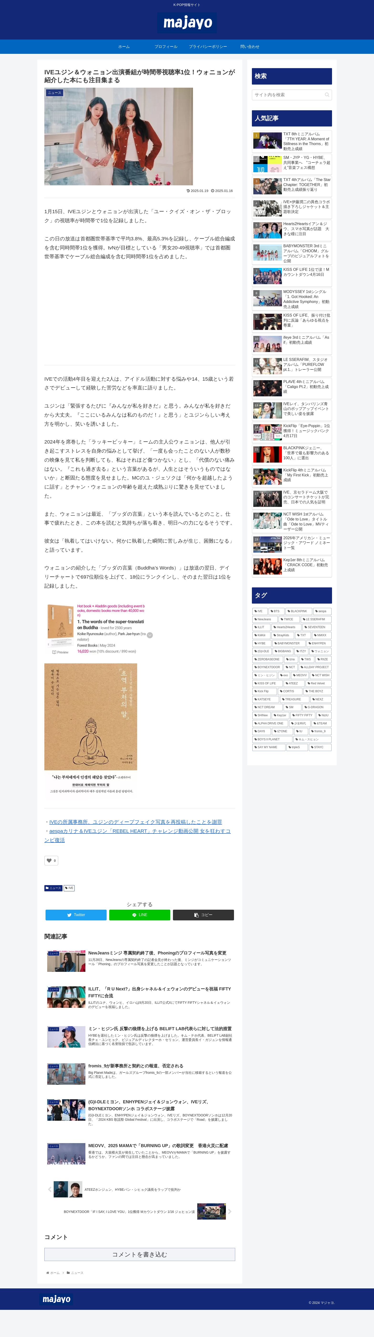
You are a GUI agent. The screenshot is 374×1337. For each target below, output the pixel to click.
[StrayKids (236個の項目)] (282, 635)
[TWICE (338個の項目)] (289, 619)
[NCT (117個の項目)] (291, 667)
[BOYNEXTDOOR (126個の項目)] (267, 667)
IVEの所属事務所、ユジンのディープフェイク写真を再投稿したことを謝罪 (135, 822)
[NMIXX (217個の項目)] (322, 635)
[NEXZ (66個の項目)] (321, 699)
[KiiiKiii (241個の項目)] (261, 635)
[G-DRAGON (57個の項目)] (317, 707)
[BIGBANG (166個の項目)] (283, 651)
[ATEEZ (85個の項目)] (294, 683)
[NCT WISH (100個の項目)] (321, 675)
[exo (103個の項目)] (284, 675)
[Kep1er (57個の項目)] (280, 715)
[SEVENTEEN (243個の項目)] (317, 627)
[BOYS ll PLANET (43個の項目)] (272, 739)
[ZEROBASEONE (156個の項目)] (267, 659)
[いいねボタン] (49, 860)
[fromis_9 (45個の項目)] (320, 731)
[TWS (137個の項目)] (306, 659)
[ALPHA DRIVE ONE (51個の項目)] (270, 723)
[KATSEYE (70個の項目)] (265, 699)
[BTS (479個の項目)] (277, 611)
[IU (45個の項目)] (301, 731)
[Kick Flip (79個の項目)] (264, 691)
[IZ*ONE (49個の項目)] (282, 731)
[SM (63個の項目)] (292, 707)
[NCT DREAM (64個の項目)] (267, 707)
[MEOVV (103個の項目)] (300, 675)
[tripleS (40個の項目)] (297, 747)
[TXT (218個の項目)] (303, 635)
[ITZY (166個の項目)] (301, 651)
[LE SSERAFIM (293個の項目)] (316, 619)
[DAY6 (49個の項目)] (261, 731)
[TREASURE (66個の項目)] (294, 699)
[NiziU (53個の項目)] (324, 715)
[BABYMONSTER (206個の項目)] (289, 643)
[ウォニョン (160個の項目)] (320, 651)
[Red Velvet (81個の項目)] (319, 683)
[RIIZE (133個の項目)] (323, 659)
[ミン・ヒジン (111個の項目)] (264, 675)
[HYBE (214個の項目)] (261, 643)
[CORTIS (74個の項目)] (290, 691)
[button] (327, 94)
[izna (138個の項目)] (291, 659)
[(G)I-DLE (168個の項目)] (262, 651)
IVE (69, 888)
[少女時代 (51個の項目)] (300, 723)
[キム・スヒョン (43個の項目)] (312, 739)
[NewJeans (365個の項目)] (265, 619)
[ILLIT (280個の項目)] (261, 627)
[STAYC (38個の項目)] (320, 747)
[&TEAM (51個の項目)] (322, 723)
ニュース (53, 888)
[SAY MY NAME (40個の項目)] (269, 747)
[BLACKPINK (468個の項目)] (299, 611)
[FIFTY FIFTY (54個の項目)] (302, 715)
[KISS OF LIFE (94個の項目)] (267, 683)
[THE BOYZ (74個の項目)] (317, 691)
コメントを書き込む (139, 1281)
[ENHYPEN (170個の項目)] (319, 643)
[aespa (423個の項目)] (322, 611)
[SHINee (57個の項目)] (261, 715)
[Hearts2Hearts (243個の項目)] (286, 627)
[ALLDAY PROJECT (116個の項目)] (315, 667)
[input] (292, 95)
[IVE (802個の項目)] (260, 611)
